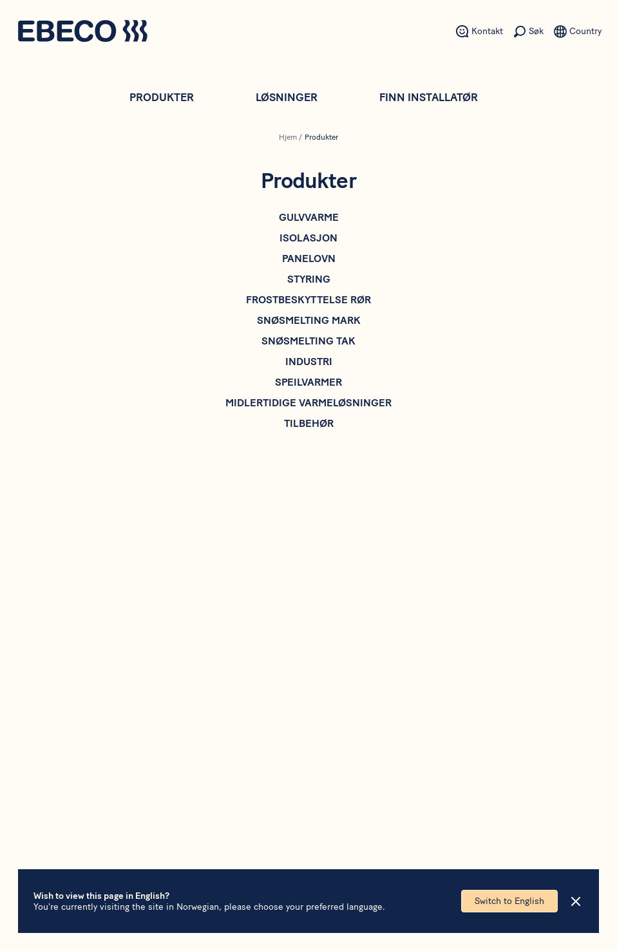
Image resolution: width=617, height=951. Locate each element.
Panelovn (309, 258)
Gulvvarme (309, 217)
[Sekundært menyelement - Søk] (528, 31)
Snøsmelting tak (308, 341)
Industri (308, 361)
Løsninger (287, 97)
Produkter (161, 97)
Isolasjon (308, 238)
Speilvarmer (308, 382)
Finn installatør (428, 97)
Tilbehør (309, 423)
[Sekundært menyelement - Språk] (578, 31)
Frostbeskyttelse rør (308, 300)
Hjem (288, 137)
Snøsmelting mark (309, 320)
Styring (308, 279)
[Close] (576, 901)
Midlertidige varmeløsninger (308, 403)
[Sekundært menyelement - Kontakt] (479, 31)
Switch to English (509, 901)
